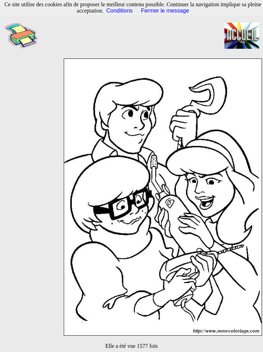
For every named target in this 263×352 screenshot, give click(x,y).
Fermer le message (165, 11)
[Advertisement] (134, 35)
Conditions (119, 11)
